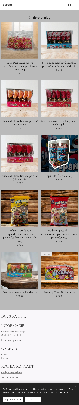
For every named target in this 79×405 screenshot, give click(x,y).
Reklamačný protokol (11, 340)
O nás (4, 354)
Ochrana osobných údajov (13, 331)
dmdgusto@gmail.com (11, 372)
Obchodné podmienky (11, 335)
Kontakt (5, 358)
